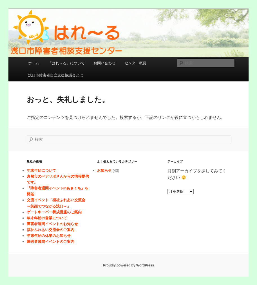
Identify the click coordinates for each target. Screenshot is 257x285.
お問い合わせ (104, 63)
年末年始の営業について (47, 218)
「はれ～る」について (66, 63)
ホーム (33, 63)
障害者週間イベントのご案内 (50, 241)
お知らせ (104, 170)
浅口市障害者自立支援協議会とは (55, 75)
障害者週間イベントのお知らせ (52, 224)
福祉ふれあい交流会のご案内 (50, 230)
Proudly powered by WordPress (128, 265)
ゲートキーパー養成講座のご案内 (54, 212)
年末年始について (41, 170)
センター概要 (135, 63)
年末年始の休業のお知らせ (49, 236)
